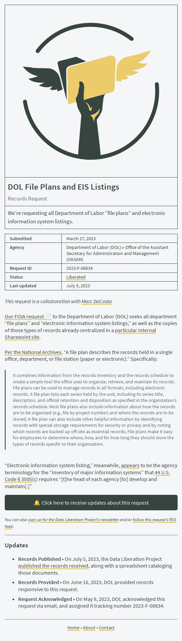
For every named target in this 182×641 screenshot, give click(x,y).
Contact (107, 627)
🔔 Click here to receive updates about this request (91, 502)
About (89, 627)
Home (73, 627)
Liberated (76, 277)
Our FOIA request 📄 (28, 316)
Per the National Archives (33, 352)
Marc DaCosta (97, 301)
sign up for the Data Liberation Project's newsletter (73, 519)
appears (130, 465)
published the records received (53, 565)
